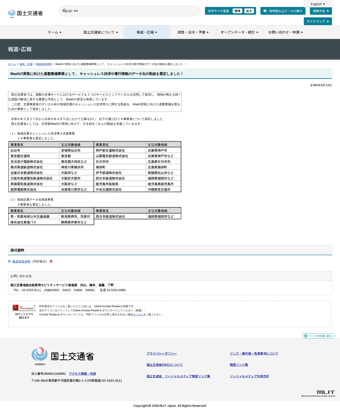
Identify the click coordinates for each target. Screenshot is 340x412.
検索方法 (319, 11)
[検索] (124, 11)
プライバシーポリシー (162, 354)
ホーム (12, 64)
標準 (237, 11)
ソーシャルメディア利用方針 (249, 377)
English (316, 4)
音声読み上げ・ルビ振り (285, 11)
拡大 (249, 11)
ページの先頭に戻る (318, 339)
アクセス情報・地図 (82, 374)
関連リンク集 (239, 365)
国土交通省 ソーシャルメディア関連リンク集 (178, 377)
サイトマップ (316, 21)
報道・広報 (26, 64)
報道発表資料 (44, 64)
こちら (139, 314)
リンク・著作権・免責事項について (254, 354)
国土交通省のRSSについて (165, 365)
